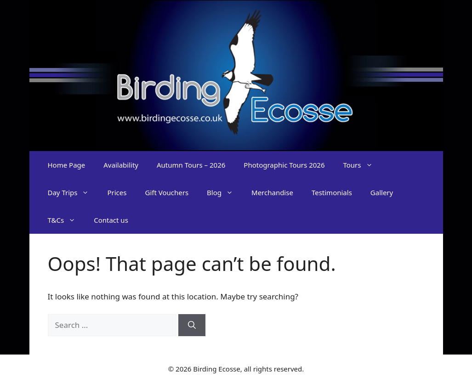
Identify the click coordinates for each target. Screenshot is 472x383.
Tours (362, 165)
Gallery (381, 192)
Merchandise (272, 192)
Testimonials (332, 192)
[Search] (191, 325)
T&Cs (66, 220)
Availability (120, 164)
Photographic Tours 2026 (284, 164)
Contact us (111, 220)
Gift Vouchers (166, 192)
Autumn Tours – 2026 (191, 164)
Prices (116, 192)
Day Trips (73, 192)
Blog (224, 192)
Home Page (66, 164)
